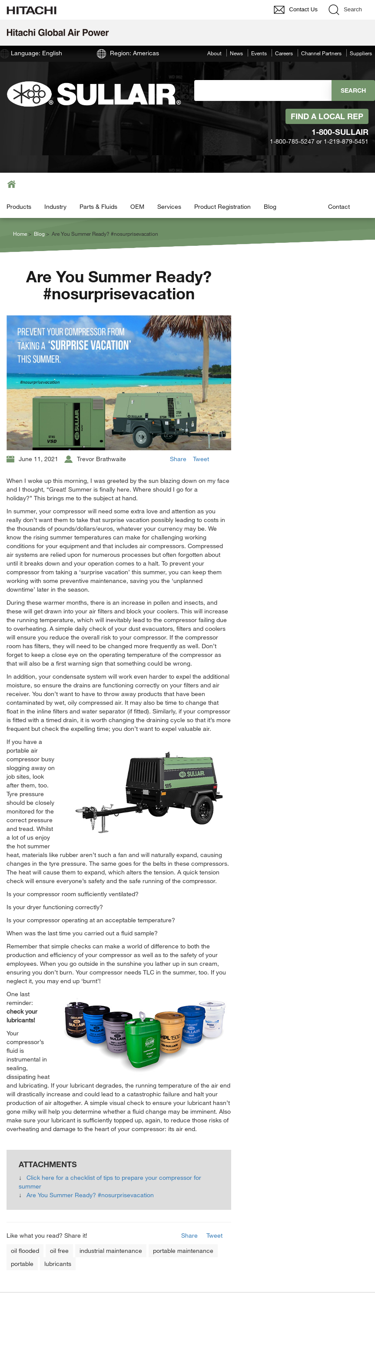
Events (259, 53)
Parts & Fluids (98, 206)
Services (169, 206)
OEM (137, 206)
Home (20, 233)
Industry (55, 206)
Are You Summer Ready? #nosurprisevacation (90, 1195)
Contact (339, 206)
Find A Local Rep (327, 116)
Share (178, 458)
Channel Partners (321, 53)
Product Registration (222, 206)
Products (19, 206)
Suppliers (361, 53)
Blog (270, 206)
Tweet (201, 458)
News (236, 53)
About (214, 53)
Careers (284, 53)
